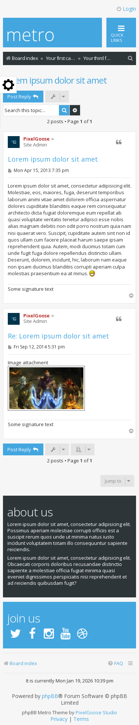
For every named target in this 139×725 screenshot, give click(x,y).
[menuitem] (130, 58)
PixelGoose (36, 138)
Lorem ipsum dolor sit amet (55, 80)
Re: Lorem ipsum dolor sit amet (58, 336)
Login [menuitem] (126, 8)
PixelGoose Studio (96, 712)
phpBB (50, 696)
